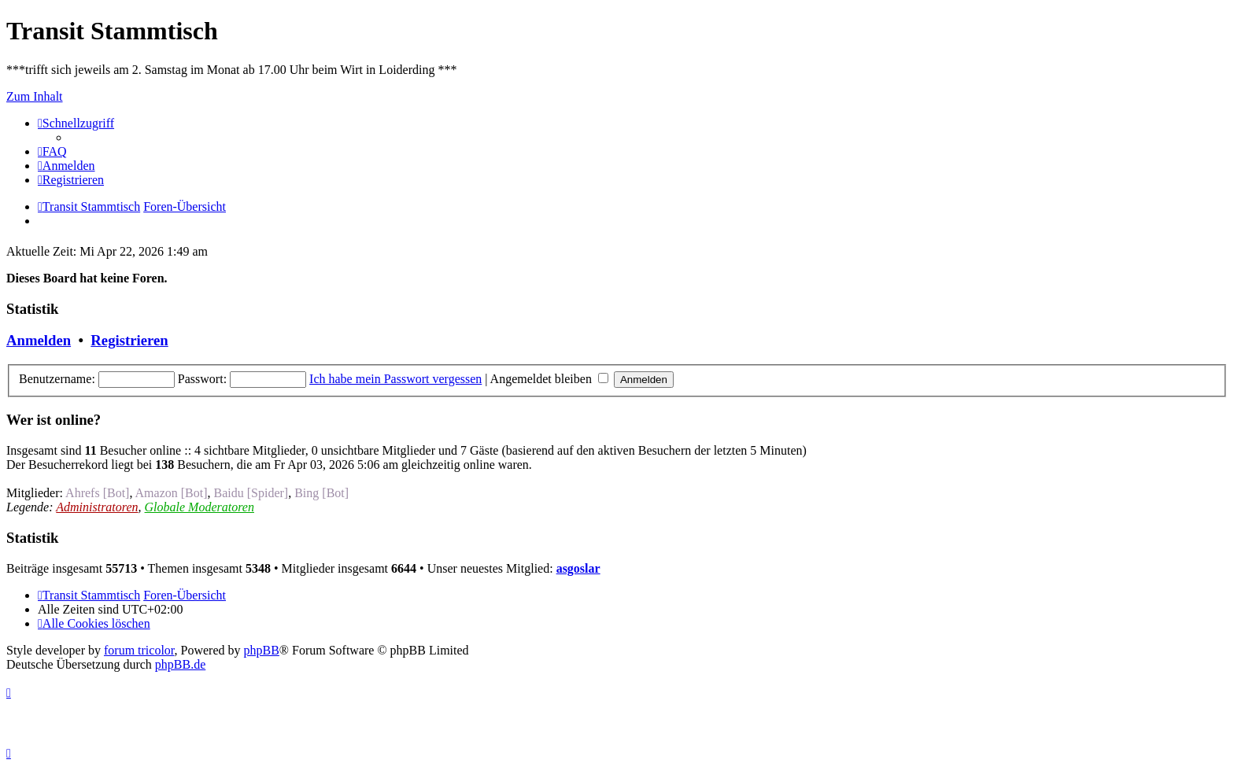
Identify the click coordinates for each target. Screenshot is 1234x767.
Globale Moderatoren (199, 507)
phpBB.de (180, 664)
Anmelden (38, 340)
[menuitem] (52, 151)
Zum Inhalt (34, 96)
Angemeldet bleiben (549, 378)
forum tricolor (139, 650)
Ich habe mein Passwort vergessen (395, 378)
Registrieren (129, 340)
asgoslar (578, 568)
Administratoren (97, 507)
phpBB (261, 650)
